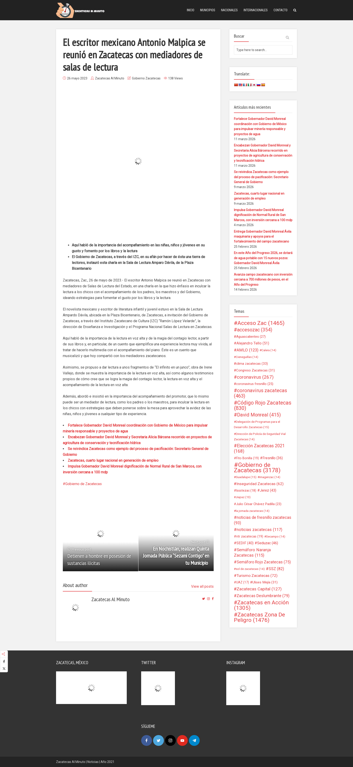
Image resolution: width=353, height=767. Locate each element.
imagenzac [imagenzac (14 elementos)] (269, 477)
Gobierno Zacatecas (146, 78)
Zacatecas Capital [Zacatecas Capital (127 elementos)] (259, 589)
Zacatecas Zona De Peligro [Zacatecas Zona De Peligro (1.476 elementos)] (259, 617)
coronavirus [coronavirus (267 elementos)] (255, 377)
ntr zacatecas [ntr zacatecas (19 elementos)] (249, 536)
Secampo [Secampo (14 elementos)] (275, 536)
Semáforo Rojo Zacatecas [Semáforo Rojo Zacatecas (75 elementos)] (264, 562)
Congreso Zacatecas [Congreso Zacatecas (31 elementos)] (255, 370)
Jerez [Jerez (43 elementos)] (268, 490)
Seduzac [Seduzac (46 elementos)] (267, 543)
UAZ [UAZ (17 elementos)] (242, 582)
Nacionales (229, 10)
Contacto (280, 10)
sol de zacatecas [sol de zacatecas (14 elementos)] (250, 569)
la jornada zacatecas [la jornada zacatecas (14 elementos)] (252, 511)
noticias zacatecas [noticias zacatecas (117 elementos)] (259, 529)
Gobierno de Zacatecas (83, 484)
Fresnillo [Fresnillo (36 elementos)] (272, 458)
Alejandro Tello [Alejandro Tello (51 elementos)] (252, 343)
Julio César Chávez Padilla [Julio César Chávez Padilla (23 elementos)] (258, 504)
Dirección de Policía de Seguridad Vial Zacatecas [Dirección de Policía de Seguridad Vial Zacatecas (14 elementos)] (260, 436)
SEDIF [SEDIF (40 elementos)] (244, 543)
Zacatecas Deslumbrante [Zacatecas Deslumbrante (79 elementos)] (263, 596)
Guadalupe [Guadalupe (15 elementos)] (246, 477)
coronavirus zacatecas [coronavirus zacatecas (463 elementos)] (260, 393)
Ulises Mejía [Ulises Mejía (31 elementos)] (265, 582)
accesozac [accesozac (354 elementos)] (254, 330)
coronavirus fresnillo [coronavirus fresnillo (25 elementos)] (254, 384)
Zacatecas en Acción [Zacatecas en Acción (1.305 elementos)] (261, 605)
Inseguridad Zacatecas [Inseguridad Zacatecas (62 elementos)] (260, 483)
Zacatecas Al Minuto (109, 78)
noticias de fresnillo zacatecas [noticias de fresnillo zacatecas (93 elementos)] (262, 520)
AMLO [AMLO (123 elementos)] (247, 350)
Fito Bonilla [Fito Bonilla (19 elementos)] (247, 458)
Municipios (207, 10)
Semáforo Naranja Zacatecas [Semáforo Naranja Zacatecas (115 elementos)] (252, 552)
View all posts (202, 586)
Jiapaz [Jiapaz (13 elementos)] (243, 497)
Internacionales (256, 10)
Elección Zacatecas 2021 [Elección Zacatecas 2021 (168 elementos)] (259, 448)
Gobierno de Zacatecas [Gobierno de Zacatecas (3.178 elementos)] (257, 467)
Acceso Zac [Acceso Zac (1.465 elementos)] (261, 323)
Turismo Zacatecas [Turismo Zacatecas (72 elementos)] (257, 575)
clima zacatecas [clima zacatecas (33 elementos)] (252, 364)
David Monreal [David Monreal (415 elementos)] (259, 415)
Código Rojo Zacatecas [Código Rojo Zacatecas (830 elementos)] (262, 405)
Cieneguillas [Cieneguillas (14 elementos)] (247, 357)
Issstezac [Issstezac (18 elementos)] (246, 490)
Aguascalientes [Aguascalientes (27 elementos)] (251, 337)
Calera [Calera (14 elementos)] (268, 350)
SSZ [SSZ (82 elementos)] (276, 569)
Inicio (190, 10)
